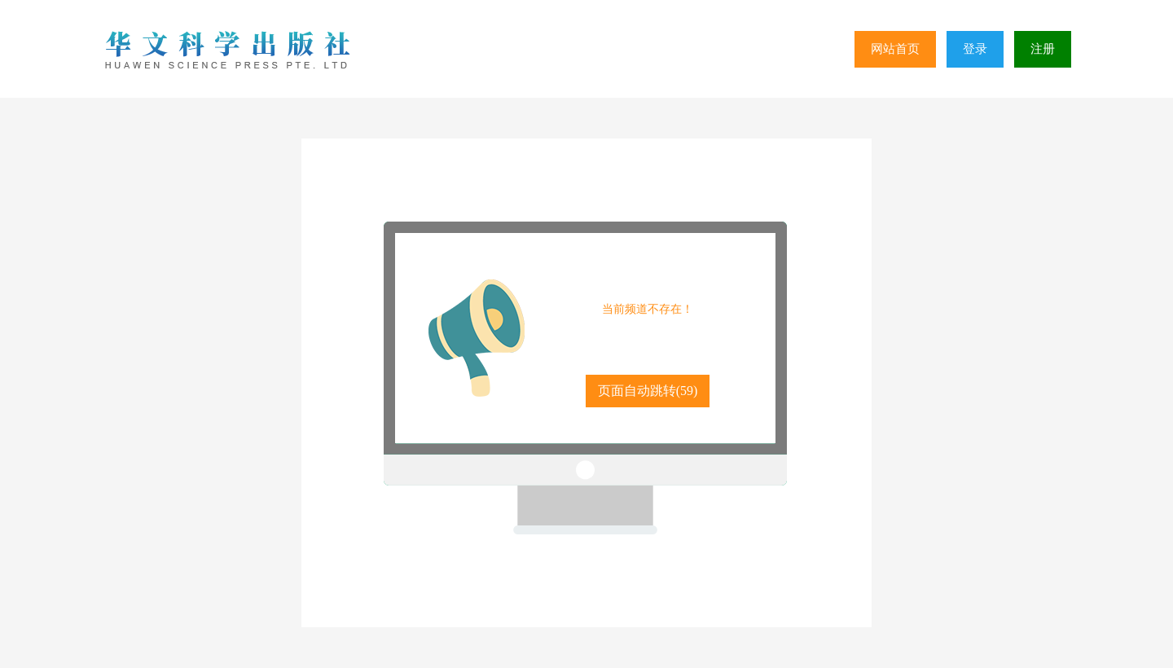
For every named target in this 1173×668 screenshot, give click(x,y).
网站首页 (895, 48)
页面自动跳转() (648, 391)
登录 (975, 48)
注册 (1042, 48)
